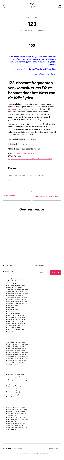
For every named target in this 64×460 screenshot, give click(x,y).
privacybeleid (18, 453)
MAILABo (55, 278)
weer (10, 110)
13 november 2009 (26, 31)
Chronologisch (40, 270)
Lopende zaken (31, 18)
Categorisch (9, 270)
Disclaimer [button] (8, 276)
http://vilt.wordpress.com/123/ (28, 154)
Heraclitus (17, 110)
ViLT (32, 4)
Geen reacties (41, 31)
